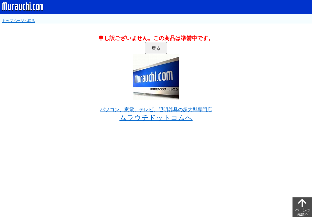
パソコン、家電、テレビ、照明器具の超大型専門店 (156, 109)
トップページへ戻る (18, 21)
